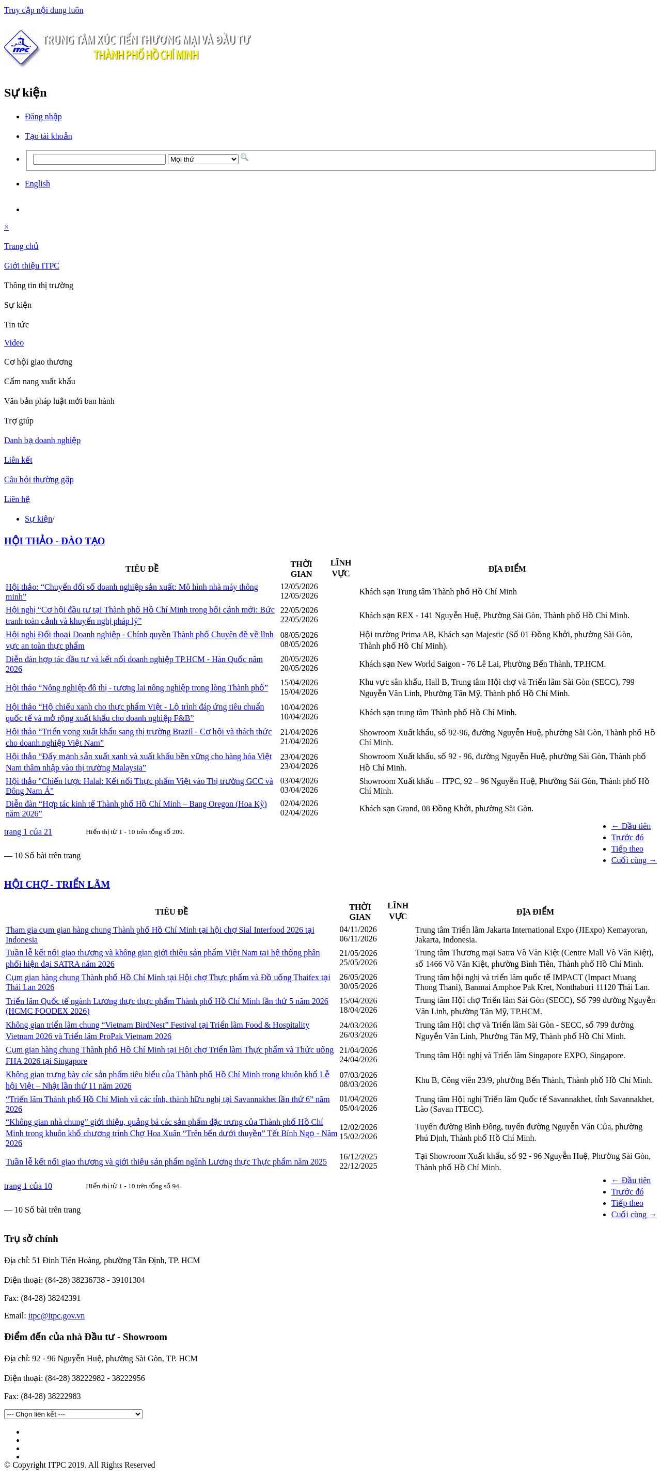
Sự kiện (38, 518)
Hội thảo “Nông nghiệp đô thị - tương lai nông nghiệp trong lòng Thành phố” (137, 687)
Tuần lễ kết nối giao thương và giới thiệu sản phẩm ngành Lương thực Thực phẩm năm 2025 (166, 1161)
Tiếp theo (627, 848)
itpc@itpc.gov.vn (56, 1315)
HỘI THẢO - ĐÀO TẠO (54, 541)
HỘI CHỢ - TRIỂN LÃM (57, 884)
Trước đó (627, 837)
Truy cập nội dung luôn (44, 10)
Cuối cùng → (634, 860)
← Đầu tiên (631, 826)
